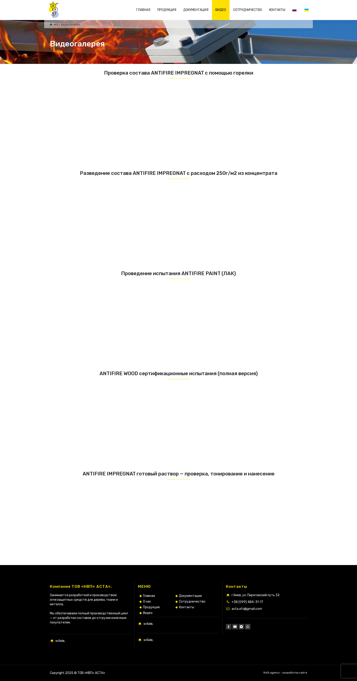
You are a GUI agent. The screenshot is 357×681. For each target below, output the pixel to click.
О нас (147, 601)
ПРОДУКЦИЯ (166, 10)
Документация (190, 596)
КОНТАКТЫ (277, 10)
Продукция (151, 607)
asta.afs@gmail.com (247, 609)
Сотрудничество (192, 601)
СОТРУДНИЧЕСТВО (247, 10)
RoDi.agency (271, 672)
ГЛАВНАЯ (143, 10)
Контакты (186, 607)
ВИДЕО (220, 10)
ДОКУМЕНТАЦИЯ (195, 10)
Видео (148, 613)
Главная (149, 596)
